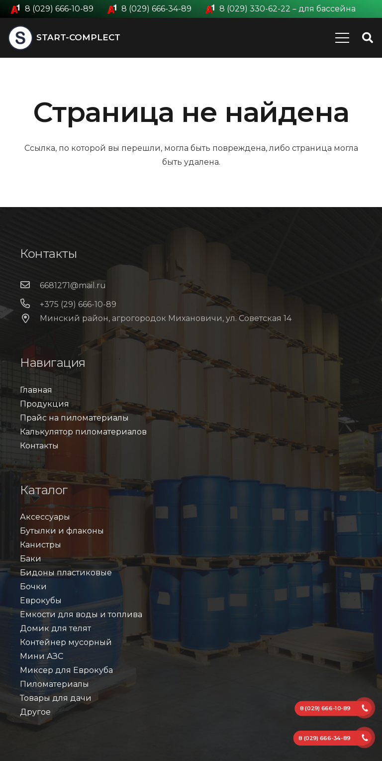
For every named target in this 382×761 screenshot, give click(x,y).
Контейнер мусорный (66, 642)
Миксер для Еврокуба (66, 670)
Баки (30, 558)
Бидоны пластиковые (66, 572)
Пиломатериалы (54, 684)
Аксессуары (45, 517)
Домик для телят (55, 628)
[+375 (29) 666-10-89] (30, 305)
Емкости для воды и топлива (81, 614)
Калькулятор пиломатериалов (83, 431)
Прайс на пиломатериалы (74, 418)
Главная (36, 390)
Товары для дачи (56, 698)
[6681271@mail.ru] (30, 286)
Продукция (44, 404)
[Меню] (342, 37)
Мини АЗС (41, 656)
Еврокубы (41, 600)
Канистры (40, 544)
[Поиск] (368, 38)
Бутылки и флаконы (62, 531)
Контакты (39, 445)
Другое (35, 712)
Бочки (33, 586)
